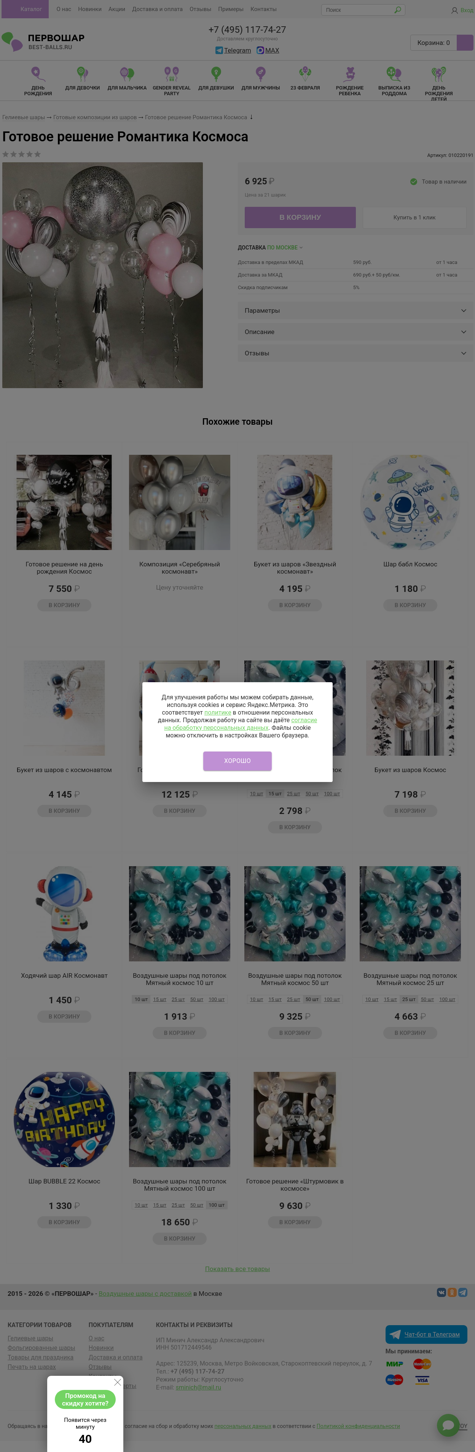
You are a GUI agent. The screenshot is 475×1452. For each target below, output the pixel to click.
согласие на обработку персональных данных (240, 723)
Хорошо (237, 760)
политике (217, 712)
